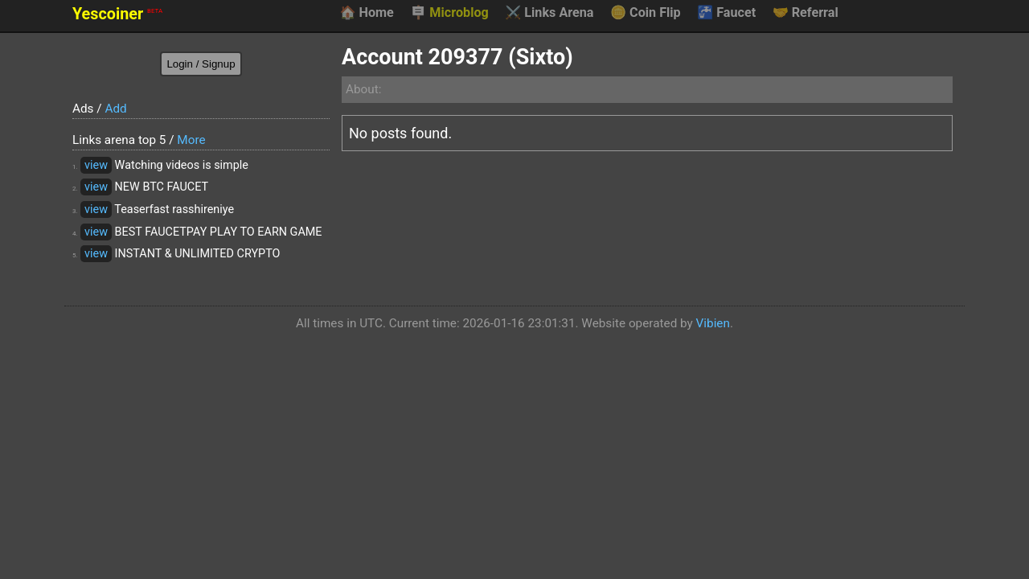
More (191, 140)
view (96, 165)
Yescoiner (117, 14)
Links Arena (549, 13)
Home (366, 13)
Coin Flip (645, 13)
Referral (805, 13)
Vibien (713, 323)
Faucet (726, 13)
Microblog (449, 13)
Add (115, 108)
